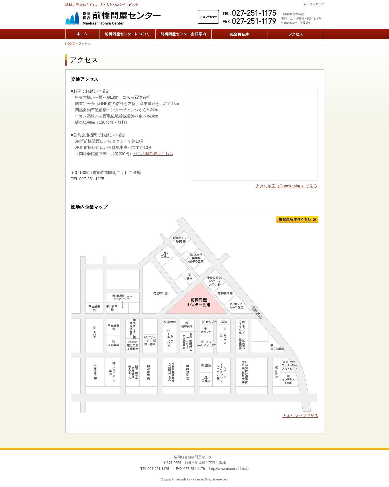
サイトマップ (315, 4)
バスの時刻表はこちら (153, 153)
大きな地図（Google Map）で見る (286, 186)
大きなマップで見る (300, 415)
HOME (70, 43)
